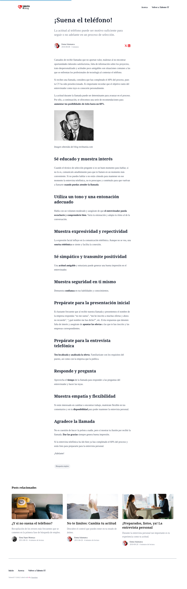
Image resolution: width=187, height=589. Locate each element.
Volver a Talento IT (160, 7)
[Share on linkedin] (129, 46)
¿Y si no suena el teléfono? (32, 523)
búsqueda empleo (62, 466)
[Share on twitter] (126, 45)
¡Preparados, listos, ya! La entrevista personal (142, 525)
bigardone (34, 577)
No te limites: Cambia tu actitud (91, 523)
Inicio (11, 570)
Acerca (144, 7)
